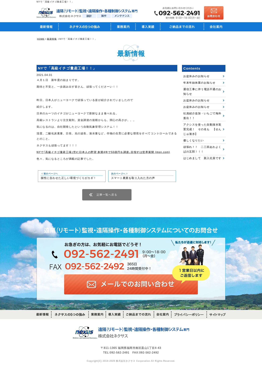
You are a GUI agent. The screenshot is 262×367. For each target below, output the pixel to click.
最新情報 (52, 39)
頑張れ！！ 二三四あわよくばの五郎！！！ (202, 149)
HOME (40, 39)
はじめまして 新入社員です (202, 158)
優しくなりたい (193, 140)
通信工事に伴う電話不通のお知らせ (202, 91)
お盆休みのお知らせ (196, 76)
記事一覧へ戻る (107, 194)
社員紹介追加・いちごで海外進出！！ (202, 115)
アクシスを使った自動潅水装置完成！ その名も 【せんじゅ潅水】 (202, 129)
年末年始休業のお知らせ (199, 82)
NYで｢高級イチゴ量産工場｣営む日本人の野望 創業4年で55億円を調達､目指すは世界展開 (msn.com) (103, 152)
